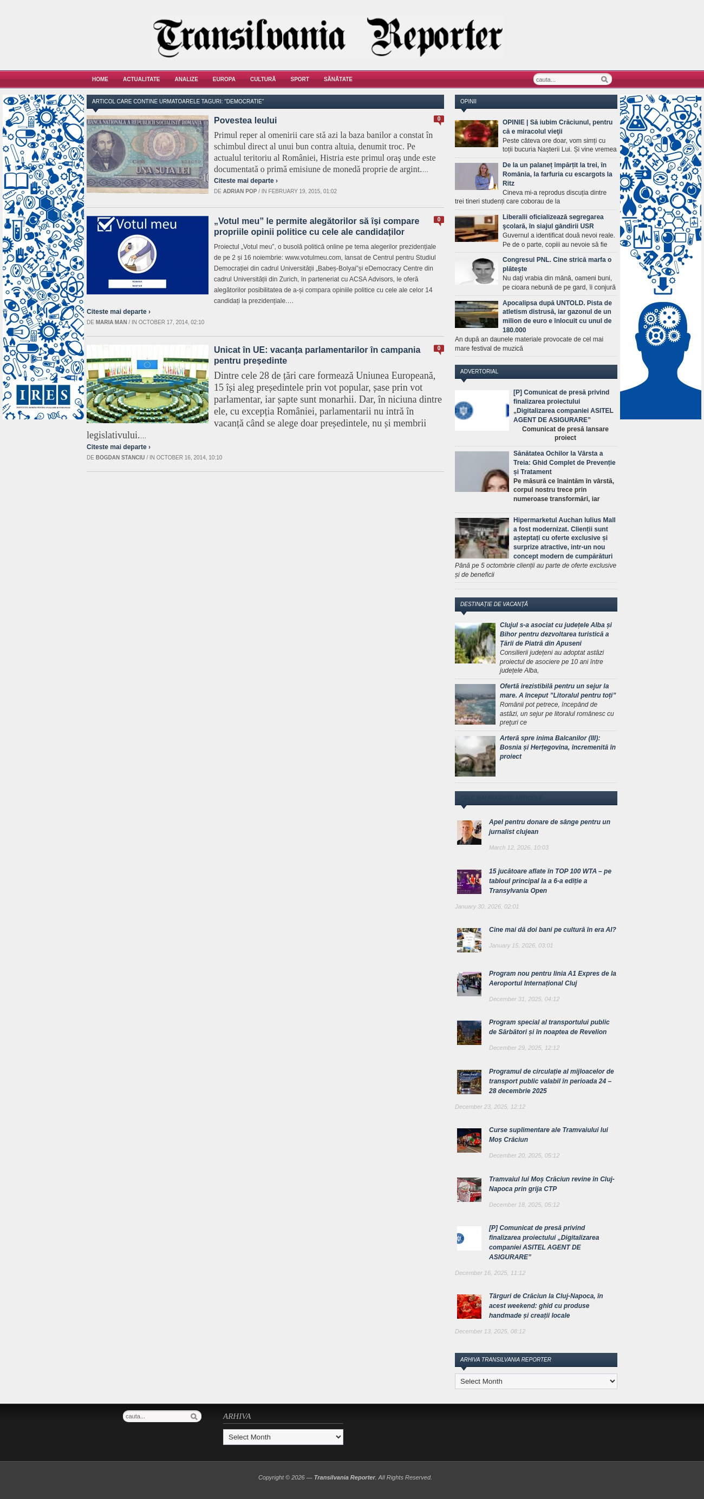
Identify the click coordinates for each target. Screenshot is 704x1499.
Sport (300, 79)
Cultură (263, 79)
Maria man (111, 322)
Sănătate (338, 79)
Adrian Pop (240, 191)
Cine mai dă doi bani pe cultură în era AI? (552, 929)
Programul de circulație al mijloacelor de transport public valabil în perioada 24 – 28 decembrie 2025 (551, 1081)
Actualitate (141, 79)
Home (100, 79)
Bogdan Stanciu (120, 458)
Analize (186, 79)
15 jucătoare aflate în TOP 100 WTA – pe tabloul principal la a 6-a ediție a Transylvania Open (550, 881)
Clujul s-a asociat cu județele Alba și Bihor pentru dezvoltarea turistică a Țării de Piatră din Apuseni (556, 634)
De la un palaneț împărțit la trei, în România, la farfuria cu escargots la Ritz (557, 174)
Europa (224, 79)
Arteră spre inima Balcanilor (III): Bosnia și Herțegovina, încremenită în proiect (558, 747)
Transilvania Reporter (344, 1477)
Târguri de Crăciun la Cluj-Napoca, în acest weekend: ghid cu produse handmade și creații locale (546, 1305)
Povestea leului (245, 120)
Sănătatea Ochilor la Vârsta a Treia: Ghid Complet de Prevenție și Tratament (564, 463)
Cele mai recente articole (501, 798)
